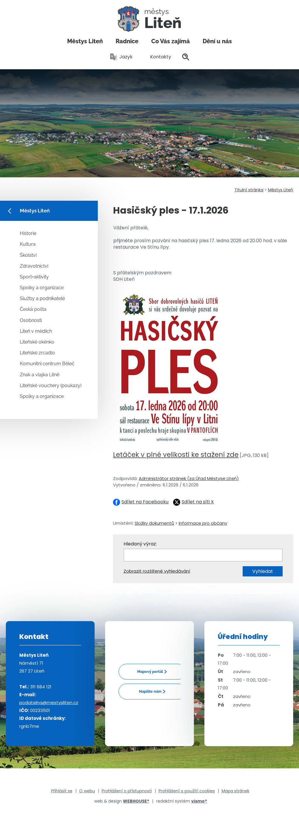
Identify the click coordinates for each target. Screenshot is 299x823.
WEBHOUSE (136, 801)
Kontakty (157, 56)
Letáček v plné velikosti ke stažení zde (176, 454)
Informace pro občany (203, 523)
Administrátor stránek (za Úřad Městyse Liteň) (189, 478)
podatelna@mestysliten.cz (48, 702)
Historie (28, 233)
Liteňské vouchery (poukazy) (50, 385)
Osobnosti (31, 320)
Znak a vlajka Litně (39, 374)
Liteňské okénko (37, 342)
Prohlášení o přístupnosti (127, 791)
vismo (199, 801)
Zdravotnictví (34, 266)
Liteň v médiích (36, 331)
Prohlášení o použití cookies (187, 791)
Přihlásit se (61, 791)
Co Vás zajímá (170, 41)
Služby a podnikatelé (42, 298)
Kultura (28, 244)
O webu (87, 791)
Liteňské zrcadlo (37, 353)
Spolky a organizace (42, 287)
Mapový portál (150, 671)
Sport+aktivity (34, 277)
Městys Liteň (85, 41)
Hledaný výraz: (140, 543)
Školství (28, 255)
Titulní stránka (248, 190)
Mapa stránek (235, 791)
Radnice (127, 41)
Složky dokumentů (154, 523)
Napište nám (150, 691)
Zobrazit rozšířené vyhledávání (157, 571)
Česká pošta (33, 309)
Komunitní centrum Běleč (47, 363)
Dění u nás (217, 41)
